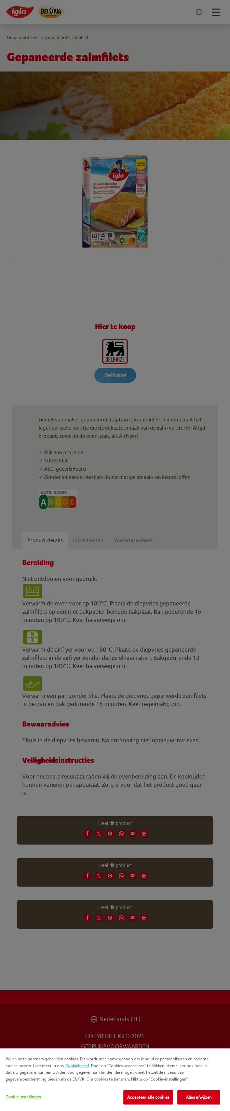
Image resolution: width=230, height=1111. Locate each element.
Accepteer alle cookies (148, 1097)
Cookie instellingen (23, 1096)
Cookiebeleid (77, 1065)
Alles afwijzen (199, 1097)
